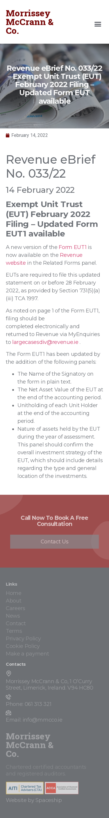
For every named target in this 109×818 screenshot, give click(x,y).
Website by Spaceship (34, 800)
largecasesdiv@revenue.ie (45, 342)
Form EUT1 (72, 247)
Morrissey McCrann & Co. (29, 21)
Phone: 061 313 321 (28, 704)
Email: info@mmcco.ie (34, 720)
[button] (97, 24)
